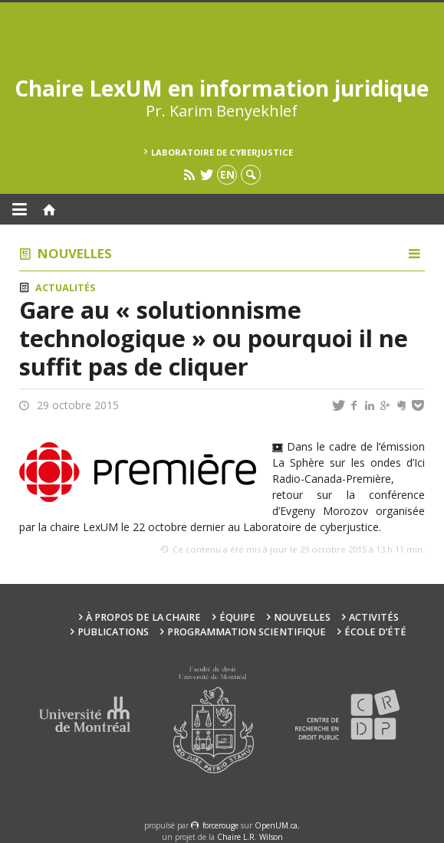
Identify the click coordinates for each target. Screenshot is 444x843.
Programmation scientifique (246, 631)
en (227, 174)
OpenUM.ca (276, 825)
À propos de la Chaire (143, 617)
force (220, 825)
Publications (113, 631)
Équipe (237, 617)
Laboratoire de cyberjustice (222, 152)
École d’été (375, 631)
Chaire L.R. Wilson (250, 837)
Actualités (65, 287)
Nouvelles (75, 253)
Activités (374, 617)
